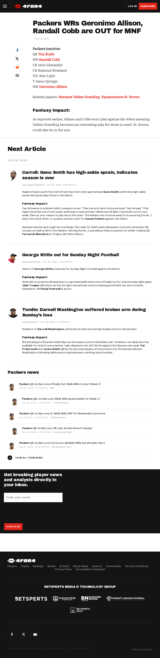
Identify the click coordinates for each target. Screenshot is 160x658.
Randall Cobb (49, 59)
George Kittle (43, 269)
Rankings (38, 566)
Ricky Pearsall (50, 288)
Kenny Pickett (95, 218)
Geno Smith (111, 192)
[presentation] (33, 512)
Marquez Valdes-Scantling (79, 97)
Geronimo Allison (53, 87)
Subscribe (148, 6)
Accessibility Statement (90, 569)
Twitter (23, 634)
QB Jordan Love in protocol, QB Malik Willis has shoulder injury (62, 442)
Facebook (12, 634)
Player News (80, 566)
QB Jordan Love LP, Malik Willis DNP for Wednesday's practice (62, 413)
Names (51, 566)
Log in (132, 6)
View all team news (29, 458)
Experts (97, 566)
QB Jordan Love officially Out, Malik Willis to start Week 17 (60, 384)
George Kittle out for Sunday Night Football (70, 255)
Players (12, 566)
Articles (64, 566)
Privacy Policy (63, 569)
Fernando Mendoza (35, 234)
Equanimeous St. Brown (120, 97)
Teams (25, 566)
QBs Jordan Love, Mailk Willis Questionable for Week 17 (61, 398)
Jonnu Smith (51, 349)
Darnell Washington (50, 329)
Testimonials (113, 566)
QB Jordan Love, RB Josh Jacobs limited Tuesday (57, 428)
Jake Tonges (30, 285)
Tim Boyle (46, 54)
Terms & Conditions (137, 566)
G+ (35, 634)
